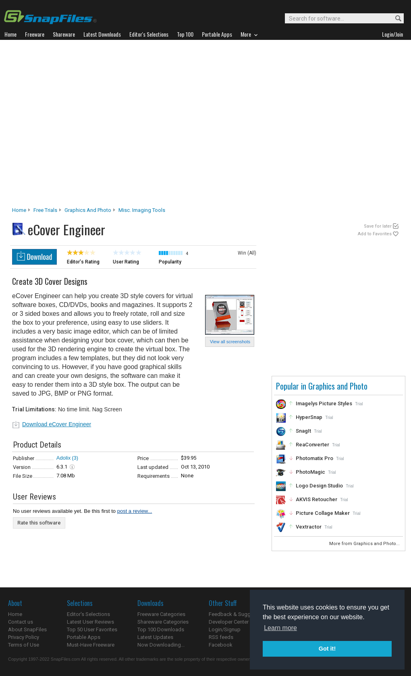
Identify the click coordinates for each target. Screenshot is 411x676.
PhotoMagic (310, 472)
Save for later (378, 226)
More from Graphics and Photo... (365, 543)
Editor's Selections (88, 614)
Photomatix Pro (314, 458)
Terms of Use (23, 645)
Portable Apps (83, 637)
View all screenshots (230, 341)
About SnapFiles (27, 629)
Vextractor (309, 527)
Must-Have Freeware (90, 645)
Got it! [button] (327, 648)
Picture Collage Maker (323, 513)
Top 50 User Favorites (92, 629)
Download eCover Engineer (56, 424)
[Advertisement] (79, 125)
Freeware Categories (161, 614)
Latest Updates (155, 637)
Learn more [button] (280, 627)
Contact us (20, 622)
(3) (75, 458)
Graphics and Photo (87, 210)
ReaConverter (312, 445)
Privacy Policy (23, 637)
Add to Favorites (375, 233)
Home (19, 210)
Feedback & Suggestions (238, 614)
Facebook (220, 645)
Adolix (63, 458)
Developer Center (229, 622)
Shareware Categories (163, 622)
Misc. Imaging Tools (141, 210)
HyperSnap (309, 417)
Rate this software (39, 523)
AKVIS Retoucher (316, 499)
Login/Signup (225, 629)
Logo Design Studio (319, 486)
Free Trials (45, 210)
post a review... (134, 511)
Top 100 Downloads (160, 629)
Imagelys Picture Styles (324, 403)
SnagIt (303, 431)
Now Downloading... (161, 645)
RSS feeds (221, 637)
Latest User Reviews (90, 622)
